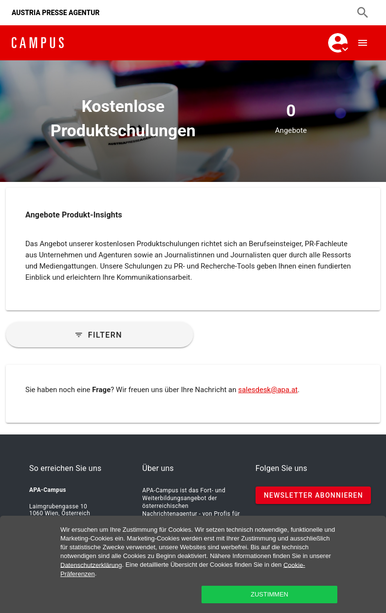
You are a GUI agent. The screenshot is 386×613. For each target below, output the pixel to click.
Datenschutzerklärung (91, 564)
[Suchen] (362, 12)
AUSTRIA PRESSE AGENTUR (56, 13)
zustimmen (269, 594)
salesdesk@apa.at (267, 389)
